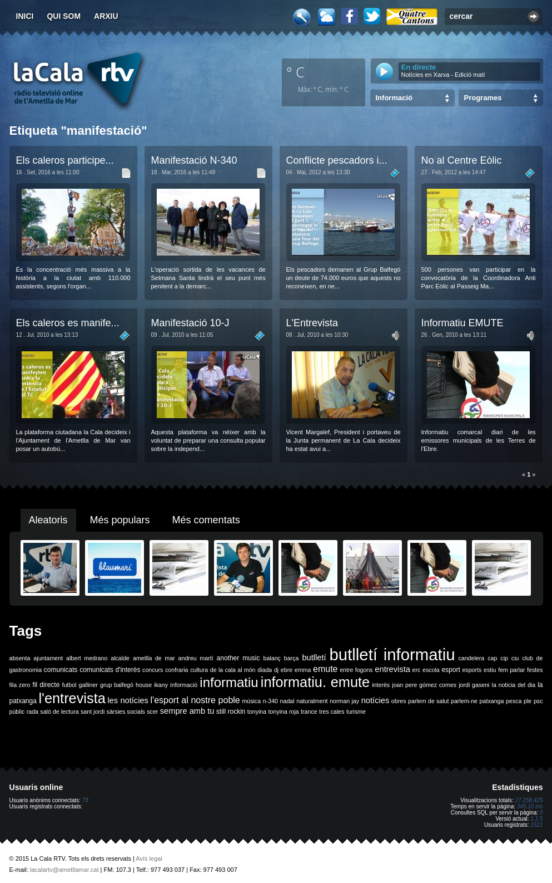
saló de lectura (59, 711)
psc (538, 701)
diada (264, 669)
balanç (271, 658)
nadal (287, 701)
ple (527, 701)
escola (431, 669)
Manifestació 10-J (190, 322)
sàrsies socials (126, 711)
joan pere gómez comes (424, 684)
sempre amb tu (187, 711)
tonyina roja (283, 711)
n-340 (270, 701)
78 (85, 800)
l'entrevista (71, 698)
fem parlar (511, 669)
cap (492, 658)
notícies (375, 700)
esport (450, 670)
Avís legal (149, 858)
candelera (471, 658)
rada (32, 711)
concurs (152, 669)
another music (238, 658)
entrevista (392, 669)
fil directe (46, 685)
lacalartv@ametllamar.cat (64, 869)
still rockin (231, 711)
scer (152, 711)
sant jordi (93, 711)
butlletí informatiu (392, 654)
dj (276, 669)
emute (325, 669)
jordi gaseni (474, 684)
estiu (490, 669)
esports (471, 669)
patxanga (492, 701)
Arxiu (106, 16)
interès (381, 684)
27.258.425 (529, 800)
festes (535, 669)
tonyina (256, 711)
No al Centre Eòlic (461, 160)
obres (398, 701)
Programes (483, 98)
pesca (513, 701)
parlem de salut (428, 701)
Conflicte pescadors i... (336, 160)
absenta (20, 658)
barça (291, 658)
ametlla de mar (154, 658)
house (144, 684)
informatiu (229, 682)
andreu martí (195, 658)
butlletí (314, 657)
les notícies (127, 700)
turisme (356, 711)
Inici (25, 16)
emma (303, 669)
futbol (69, 684)
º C (296, 71)
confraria (176, 669)
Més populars (120, 520)
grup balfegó (116, 684)
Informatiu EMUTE (462, 322)
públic (17, 711)
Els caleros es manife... (68, 322)
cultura (199, 669)
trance (309, 711)
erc (416, 669)
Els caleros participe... (65, 160)
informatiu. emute (315, 682)
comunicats (61, 670)
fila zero (20, 684)
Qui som (64, 16)
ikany (161, 684)
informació (183, 684)
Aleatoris (48, 520)
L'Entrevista (312, 322)
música (251, 701)
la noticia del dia (514, 684)
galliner (88, 684)
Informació (394, 98)
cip (504, 658)
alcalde (120, 658)
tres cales (332, 711)
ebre (286, 669)
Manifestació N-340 (194, 160)
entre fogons (356, 669)
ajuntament (48, 658)
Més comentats (206, 520)
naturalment (311, 701)
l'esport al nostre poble (195, 700)
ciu (515, 658)
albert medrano (86, 658)
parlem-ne (464, 701)
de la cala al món (233, 669)
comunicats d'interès (109, 670)
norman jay (344, 701)
